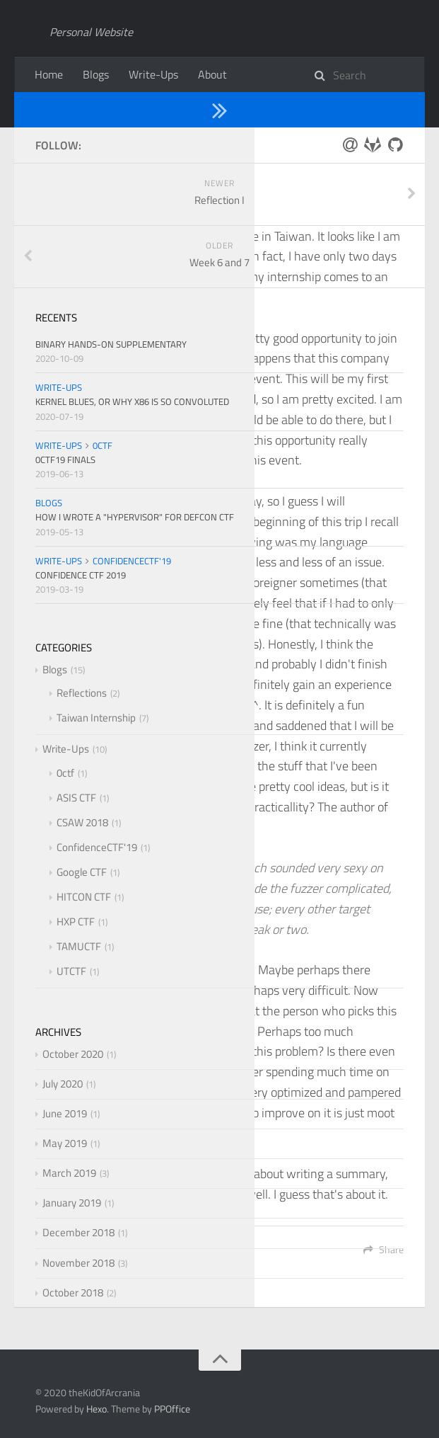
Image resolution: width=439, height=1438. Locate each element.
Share (383, 1249)
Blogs (96, 74)
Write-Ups (153, 74)
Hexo (96, 1408)
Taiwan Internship (172, 109)
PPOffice (172, 1408)
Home (49, 74)
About (212, 74)
